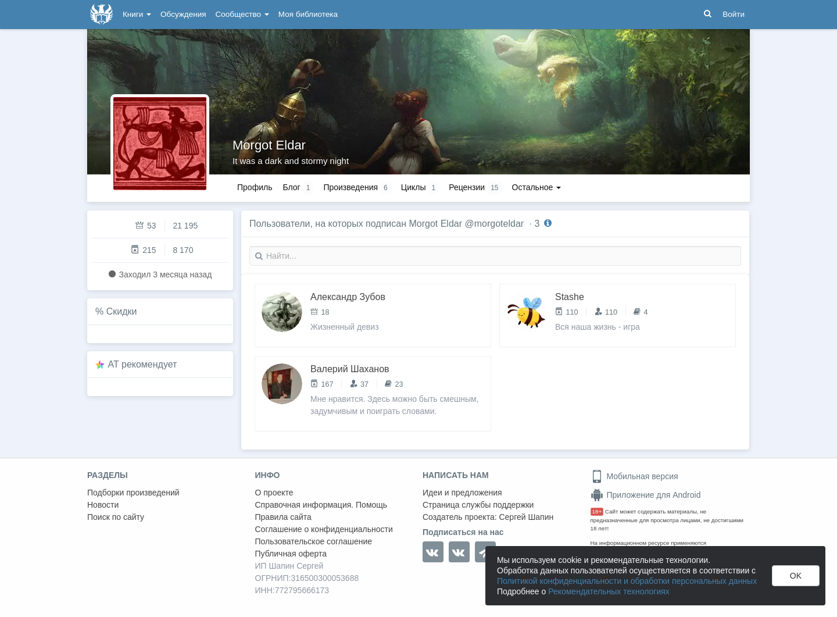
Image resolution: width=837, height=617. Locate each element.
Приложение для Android (646, 494)
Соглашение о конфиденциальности (324, 529)
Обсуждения (183, 14)
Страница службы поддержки (478, 504)
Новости (103, 504)
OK (796, 575)
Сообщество (242, 14)
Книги (137, 14)
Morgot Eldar (269, 145)
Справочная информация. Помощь (321, 504)
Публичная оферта (291, 553)
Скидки (121, 311)
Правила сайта (283, 517)
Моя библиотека (308, 14)
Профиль (254, 187)
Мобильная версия (634, 476)
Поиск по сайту (115, 517)
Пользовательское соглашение (314, 541)
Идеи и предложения (462, 492)
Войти (733, 14)
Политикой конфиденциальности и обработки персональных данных (627, 581)
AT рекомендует (142, 364)
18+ (597, 511)
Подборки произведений (133, 492)
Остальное (536, 187)
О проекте (274, 492)
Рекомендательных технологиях (609, 591)
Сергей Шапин (526, 517)
